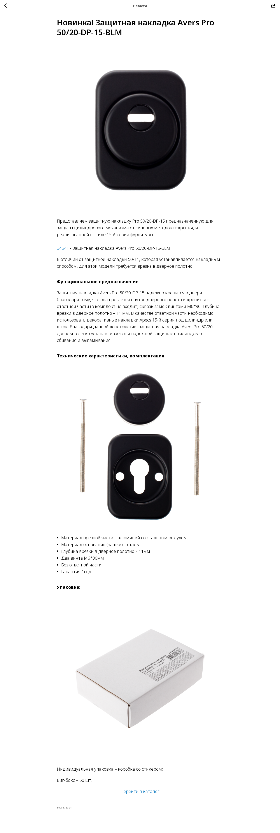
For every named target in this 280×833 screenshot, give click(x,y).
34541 (63, 251)
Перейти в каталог (140, 794)
